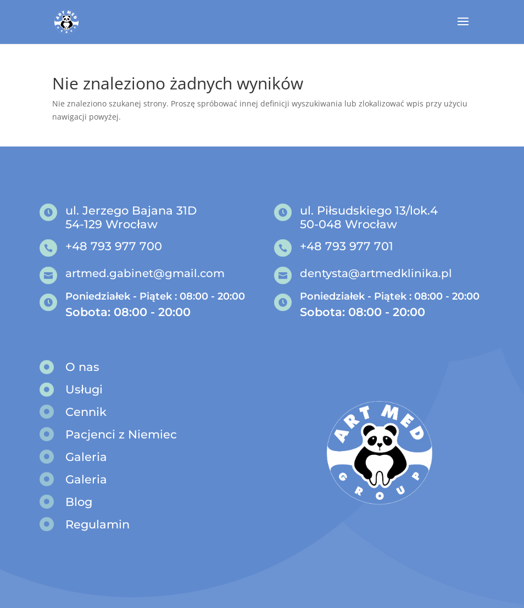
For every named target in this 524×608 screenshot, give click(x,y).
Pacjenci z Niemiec (121, 434)
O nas (82, 367)
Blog (78, 502)
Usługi (84, 389)
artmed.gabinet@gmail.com (145, 273)
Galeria (86, 457)
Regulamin (97, 524)
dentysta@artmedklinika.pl (376, 273)
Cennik (86, 412)
